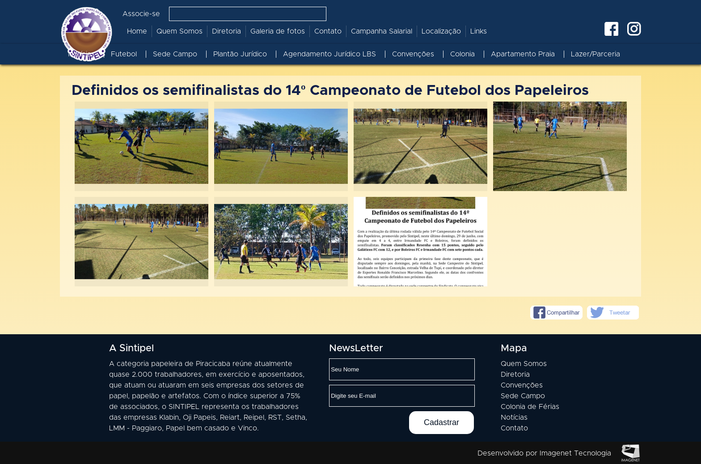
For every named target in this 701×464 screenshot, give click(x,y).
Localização (441, 31)
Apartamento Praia (523, 54)
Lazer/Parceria (595, 54)
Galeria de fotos (277, 31)
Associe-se (141, 13)
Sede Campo (175, 54)
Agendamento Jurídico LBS (329, 54)
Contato (328, 31)
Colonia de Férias (530, 406)
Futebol (124, 54)
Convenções (413, 54)
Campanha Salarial (381, 31)
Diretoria (226, 31)
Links (478, 31)
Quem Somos (179, 31)
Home (137, 31)
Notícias (81, 54)
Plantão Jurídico (240, 54)
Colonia (462, 54)
